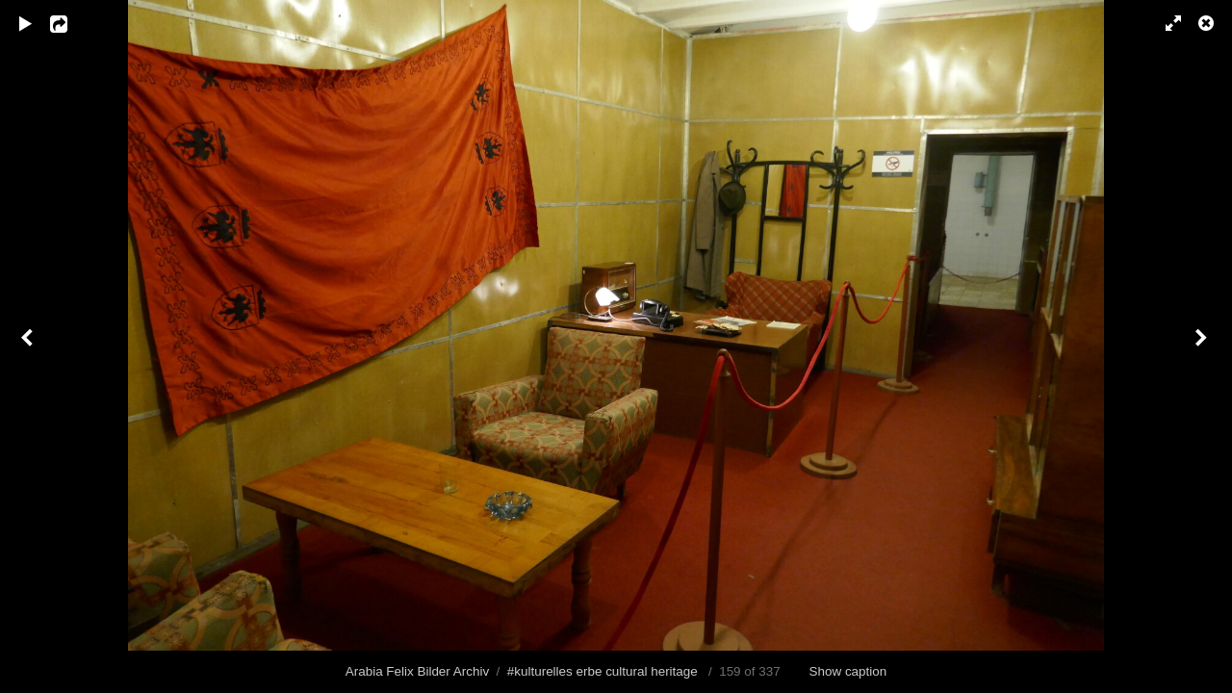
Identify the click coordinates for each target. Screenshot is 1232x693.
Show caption (848, 671)
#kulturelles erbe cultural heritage (602, 671)
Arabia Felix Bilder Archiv (417, 671)
